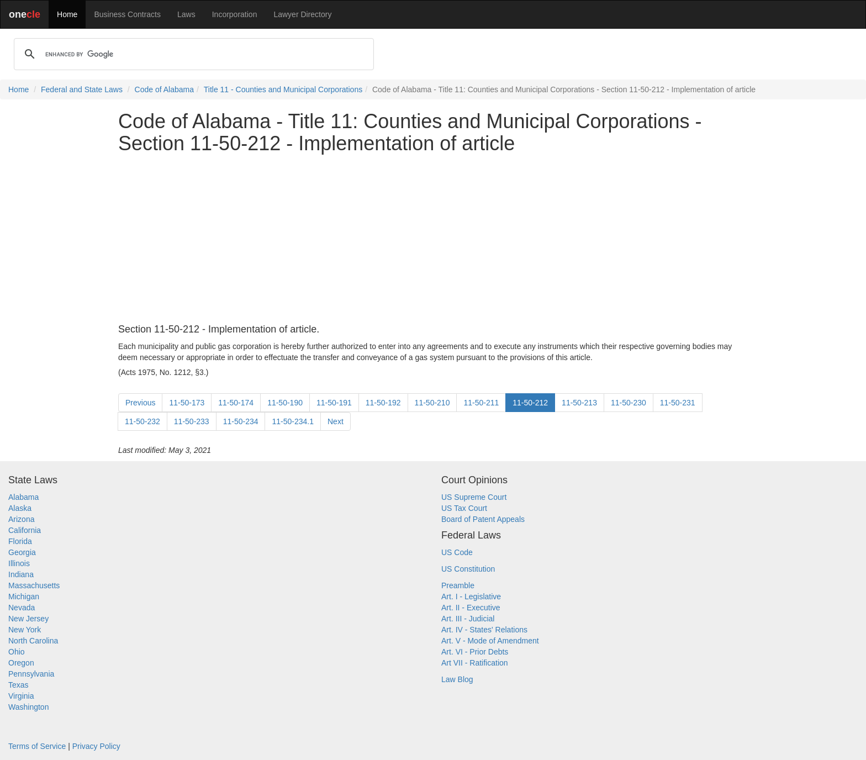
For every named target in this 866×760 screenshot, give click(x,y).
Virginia (21, 696)
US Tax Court (464, 508)
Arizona (21, 519)
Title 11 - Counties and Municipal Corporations (283, 89)
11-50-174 (236, 402)
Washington (28, 707)
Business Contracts (127, 14)
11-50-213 (579, 402)
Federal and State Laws (82, 89)
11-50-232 (142, 421)
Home (67, 14)
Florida (20, 541)
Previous (140, 402)
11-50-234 (240, 421)
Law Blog (457, 679)
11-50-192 (383, 402)
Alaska (19, 508)
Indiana (21, 574)
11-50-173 (186, 402)
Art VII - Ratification (474, 662)
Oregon (21, 662)
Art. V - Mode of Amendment (490, 640)
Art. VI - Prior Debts (474, 651)
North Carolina (33, 640)
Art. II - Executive (470, 607)
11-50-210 (432, 402)
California (24, 530)
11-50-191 (334, 402)
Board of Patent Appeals (483, 519)
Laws (186, 14)
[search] (192, 54)
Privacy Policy (96, 746)
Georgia (22, 552)
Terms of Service (37, 746)
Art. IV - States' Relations (484, 629)
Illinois (19, 563)
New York (24, 629)
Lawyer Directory (302, 14)
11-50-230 (628, 402)
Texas (18, 684)
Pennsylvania (31, 673)
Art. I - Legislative (471, 596)
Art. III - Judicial (467, 618)
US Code (457, 552)
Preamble (457, 585)
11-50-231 (677, 402)
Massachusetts (34, 585)
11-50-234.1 (293, 421)
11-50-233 (191, 421)
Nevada (21, 607)
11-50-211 (481, 402)
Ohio (16, 651)
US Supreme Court (473, 497)
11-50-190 (285, 402)
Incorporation (234, 14)
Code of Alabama (164, 89)
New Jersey (28, 618)
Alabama (23, 497)
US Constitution (468, 568)
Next (336, 421)
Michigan (23, 596)
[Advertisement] (433, 239)
